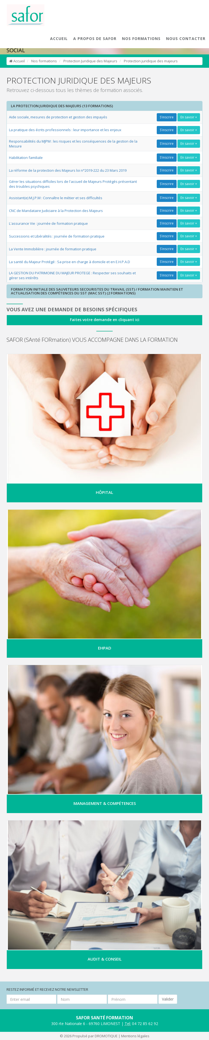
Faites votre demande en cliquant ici (104, 319)
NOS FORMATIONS (141, 38)
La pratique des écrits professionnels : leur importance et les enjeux (65, 129)
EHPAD (104, 648)
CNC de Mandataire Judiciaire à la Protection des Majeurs (56, 210)
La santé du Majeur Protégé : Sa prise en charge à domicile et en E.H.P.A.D (69, 261)
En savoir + (188, 117)
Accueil (17, 61)
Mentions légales (135, 1035)
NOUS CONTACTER (185, 38)
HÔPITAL (104, 492)
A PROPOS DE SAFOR (94, 38)
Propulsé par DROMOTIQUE (95, 1035)
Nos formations (44, 61)
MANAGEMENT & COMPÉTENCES (104, 803)
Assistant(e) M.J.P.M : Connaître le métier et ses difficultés (55, 197)
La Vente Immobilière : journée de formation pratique (52, 249)
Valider (168, 999)
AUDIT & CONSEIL (105, 959)
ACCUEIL (59, 38)
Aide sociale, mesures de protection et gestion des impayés (58, 117)
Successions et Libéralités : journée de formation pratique (56, 236)
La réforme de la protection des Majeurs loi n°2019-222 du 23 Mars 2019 (68, 170)
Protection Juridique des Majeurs (90, 61)
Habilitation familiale (26, 157)
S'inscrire (167, 117)
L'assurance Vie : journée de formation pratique (48, 223)
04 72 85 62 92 (141, 1023)
